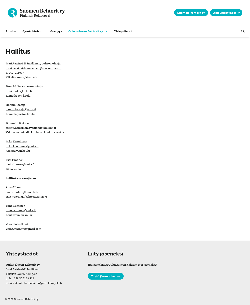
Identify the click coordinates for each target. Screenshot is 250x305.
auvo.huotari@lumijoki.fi (22, 192)
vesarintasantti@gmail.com (23, 228)
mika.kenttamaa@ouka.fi (22, 146)
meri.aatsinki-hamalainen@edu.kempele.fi (33, 68)
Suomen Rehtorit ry (191, 12)
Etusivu (11, 31)
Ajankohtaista (32, 31)
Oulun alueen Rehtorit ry (89, 31)
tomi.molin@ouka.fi (19, 91)
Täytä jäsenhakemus (106, 276)
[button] (243, 31)
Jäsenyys (55, 31)
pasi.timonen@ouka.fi (20, 164)
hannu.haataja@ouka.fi (21, 109)
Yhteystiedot (123, 31)
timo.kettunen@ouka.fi (21, 210)
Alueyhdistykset (224, 12)
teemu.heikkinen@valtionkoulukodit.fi (31, 127)
